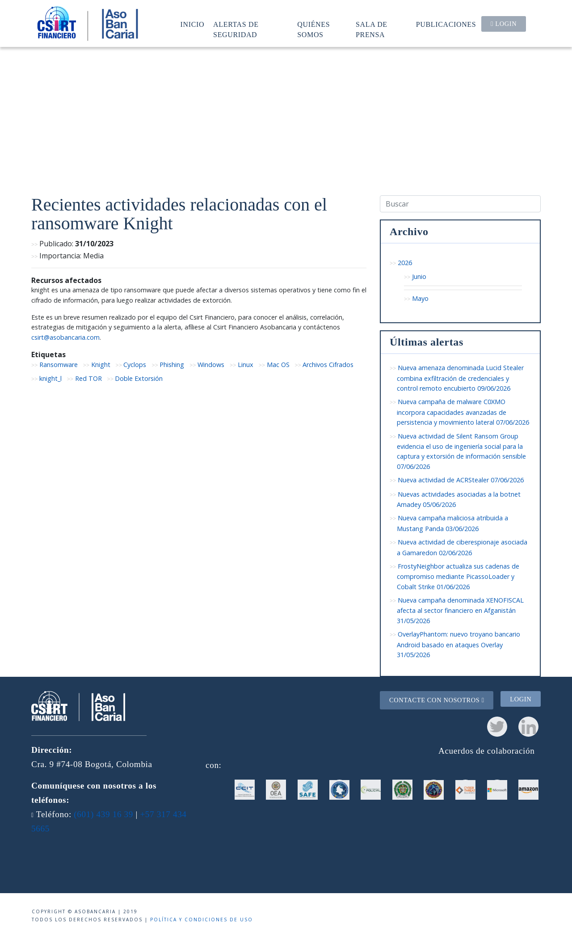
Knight (100, 364)
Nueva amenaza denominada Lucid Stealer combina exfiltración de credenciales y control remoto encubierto (460, 377)
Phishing (172, 364)
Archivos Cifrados (328, 364)
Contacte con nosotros (436, 700)
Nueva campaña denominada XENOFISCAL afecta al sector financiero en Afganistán (460, 610)
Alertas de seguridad (236, 29)
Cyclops (134, 364)
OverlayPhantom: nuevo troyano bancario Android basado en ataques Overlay (458, 644)
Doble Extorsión (139, 378)
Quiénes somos (313, 29)
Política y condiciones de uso (201, 919)
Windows (211, 364)
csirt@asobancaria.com (65, 337)
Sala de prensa (371, 29)
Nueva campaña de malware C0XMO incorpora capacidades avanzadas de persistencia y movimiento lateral (463, 411)
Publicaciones (446, 24)
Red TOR (88, 378)
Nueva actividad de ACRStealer (461, 480)
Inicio (193, 24)
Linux (245, 364)
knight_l (50, 378)
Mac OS (278, 364)
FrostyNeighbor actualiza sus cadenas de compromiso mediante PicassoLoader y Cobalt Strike (458, 576)
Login (504, 23)
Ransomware (58, 364)
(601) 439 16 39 (103, 814)
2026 (405, 262)
